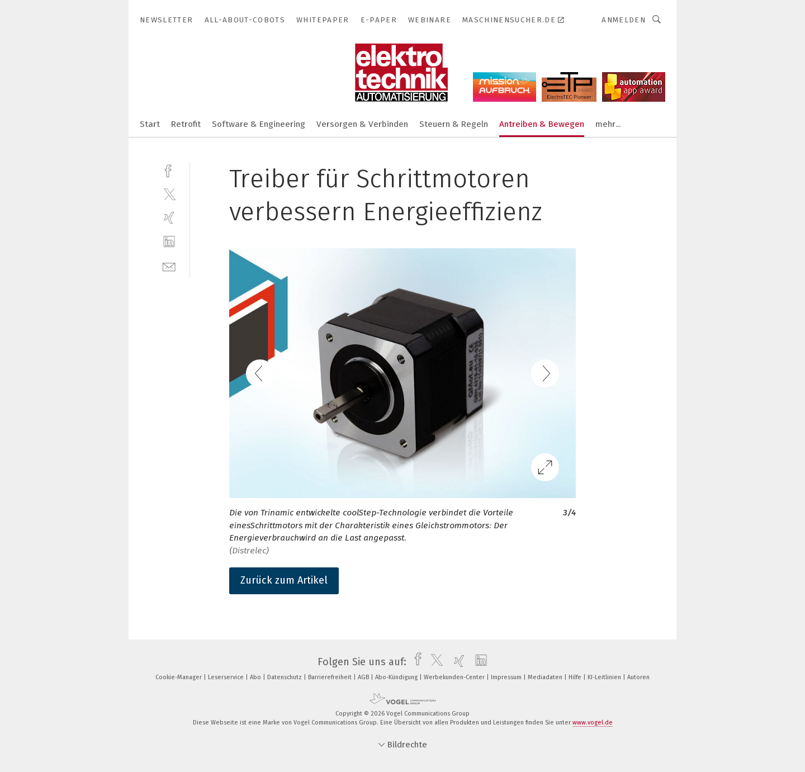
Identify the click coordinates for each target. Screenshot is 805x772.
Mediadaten (546, 677)
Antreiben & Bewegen (541, 124)
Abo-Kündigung (397, 677)
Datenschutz (285, 677)
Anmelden (624, 20)
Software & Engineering (258, 124)
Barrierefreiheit (330, 677)
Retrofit (186, 124)
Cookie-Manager (179, 677)
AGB (364, 677)
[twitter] (169, 194)
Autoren (638, 677)
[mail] (169, 266)
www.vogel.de (592, 722)
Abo (256, 677)
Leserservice (226, 677)
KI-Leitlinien (605, 677)
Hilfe (576, 677)
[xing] (169, 218)
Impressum (507, 677)
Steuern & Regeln (453, 124)
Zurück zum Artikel (284, 580)
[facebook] (169, 170)
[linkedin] (169, 242)
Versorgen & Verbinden (362, 124)
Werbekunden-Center (455, 677)
